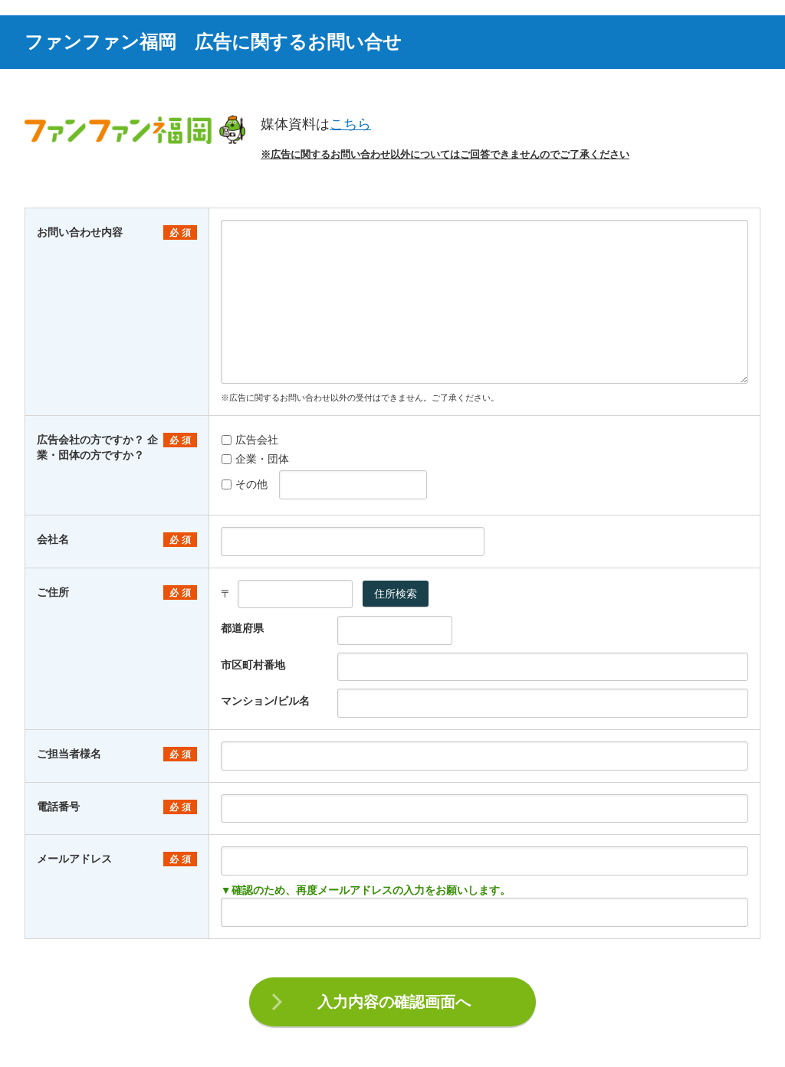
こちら (350, 124)
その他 (245, 484)
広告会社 (250, 440)
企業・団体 (255, 459)
